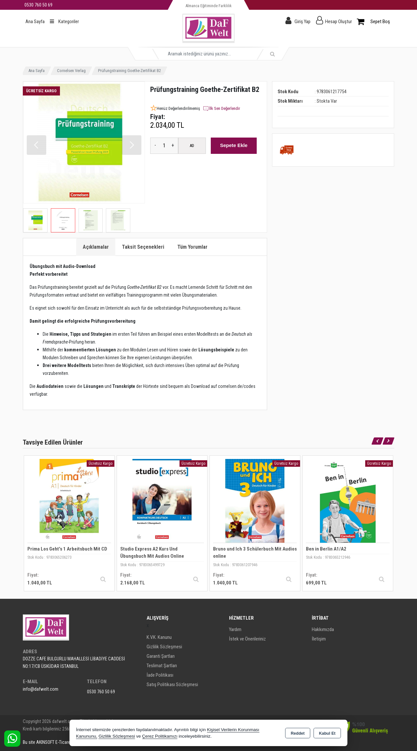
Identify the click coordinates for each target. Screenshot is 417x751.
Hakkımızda (323, 629)
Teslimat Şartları (162, 666)
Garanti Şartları (161, 656)
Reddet (298, 733)
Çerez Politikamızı (160, 736)
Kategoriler (64, 21)
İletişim (319, 639)
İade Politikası (160, 675)
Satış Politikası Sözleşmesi (172, 684)
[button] (131, 145)
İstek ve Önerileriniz (247, 639)
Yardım (235, 629)
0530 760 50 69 (101, 691)
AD (192, 145)
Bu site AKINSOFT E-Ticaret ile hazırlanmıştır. (63, 742)
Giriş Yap (302, 21)
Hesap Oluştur (338, 21)
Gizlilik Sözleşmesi (164, 647)
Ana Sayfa (35, 21)
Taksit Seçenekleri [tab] (143, 247)
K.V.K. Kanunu (159, 637)
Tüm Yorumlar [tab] (192, 247)
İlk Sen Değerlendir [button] (221, 108)
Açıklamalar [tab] (96, 247)
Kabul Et (327, 733)
